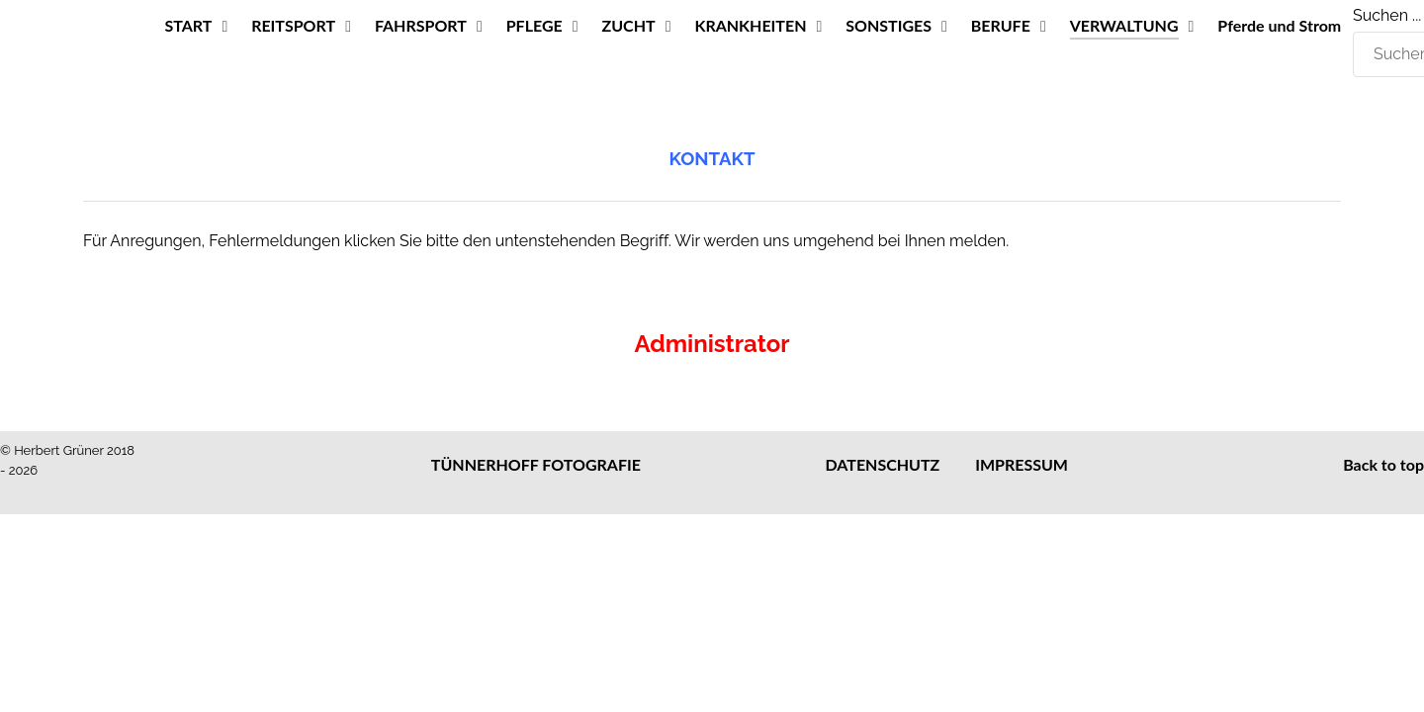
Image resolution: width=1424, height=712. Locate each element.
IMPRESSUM (1021, 464)
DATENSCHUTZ (883, 464)
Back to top (1383, 464)
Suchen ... (1387, 15)
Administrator (711, 343)
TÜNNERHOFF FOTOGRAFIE (536, 464)
